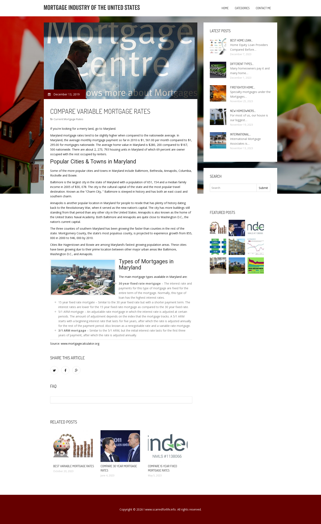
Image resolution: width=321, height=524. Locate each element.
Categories (242, 8)
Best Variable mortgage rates (73, 466)
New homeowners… (243, 111)
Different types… (242, 64)
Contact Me (263, 8)
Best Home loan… (241, 40)
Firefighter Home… (242, 87)
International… (240, 134)
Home (225, 8)
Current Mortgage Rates (68, 119)
